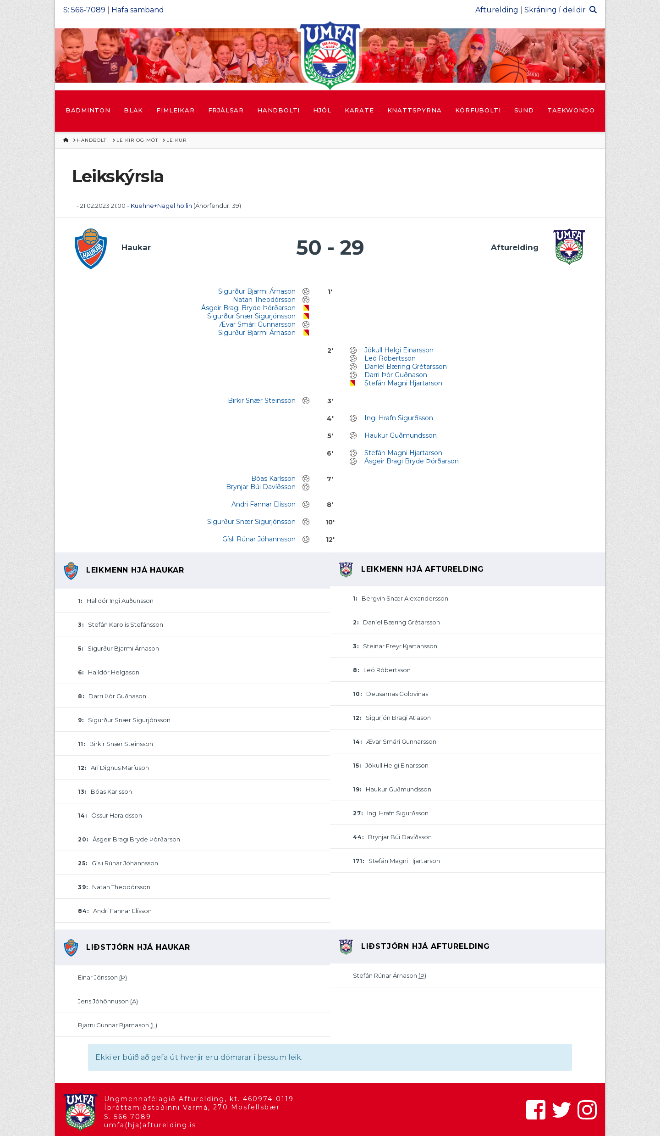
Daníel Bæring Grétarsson (405, 366)
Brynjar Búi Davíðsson (261, 487)
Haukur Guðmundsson (400, 435)
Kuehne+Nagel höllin (161, 205)
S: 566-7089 (84, 10)
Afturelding (496, 10)
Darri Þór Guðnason (395, 375)
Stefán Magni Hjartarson (403, 383)
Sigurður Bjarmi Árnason (257, 291)
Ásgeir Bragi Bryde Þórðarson (248, 308)
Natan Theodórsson (264, 299)
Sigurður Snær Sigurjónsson (251, 316)
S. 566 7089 (127, 1117)
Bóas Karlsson (273, 478)
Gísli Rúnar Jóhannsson (259, 539)
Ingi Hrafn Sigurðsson (398, 418)
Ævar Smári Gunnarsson (257, 324)
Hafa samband (137, 10)
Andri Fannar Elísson (263, 504)
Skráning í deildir (555, 10)
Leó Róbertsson (390, 358)
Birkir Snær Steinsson (262, 400)
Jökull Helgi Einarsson (399, 350)
